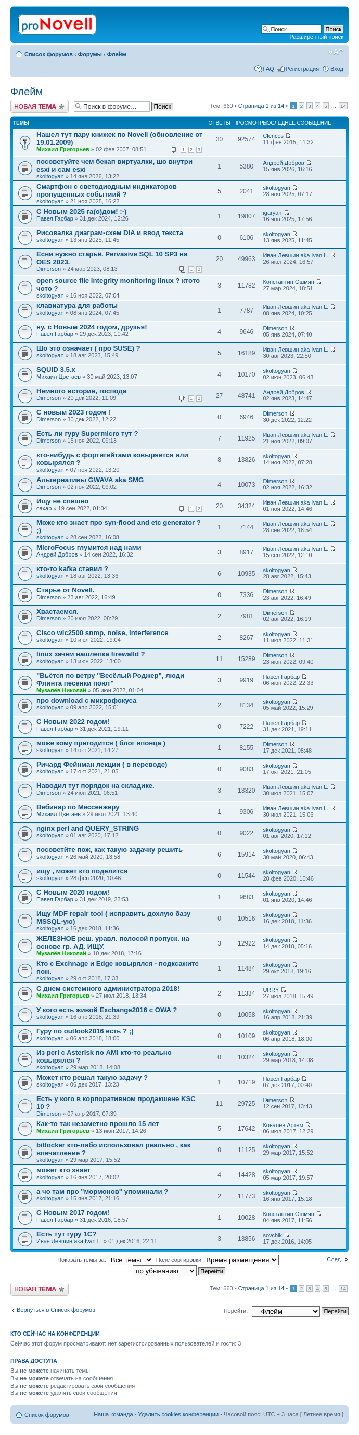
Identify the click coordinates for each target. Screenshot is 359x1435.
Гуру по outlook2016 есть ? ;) (85, 1031)
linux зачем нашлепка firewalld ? (90, 654)
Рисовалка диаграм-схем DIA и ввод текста (109, 233)
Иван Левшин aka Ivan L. (295, 255)
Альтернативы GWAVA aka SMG (90, 480)
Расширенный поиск (316, 37)
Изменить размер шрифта (335, 52)
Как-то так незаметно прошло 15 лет (97, 1124)
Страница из (261, 105)
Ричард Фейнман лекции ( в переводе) (101, 764)
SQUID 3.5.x (55, 369)
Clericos (273, 136)
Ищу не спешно (62, 501)
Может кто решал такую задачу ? (92, 1077)
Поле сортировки (217, 1260)
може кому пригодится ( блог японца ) (100, 743)
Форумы (90, 54)
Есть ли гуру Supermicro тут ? (87, 433)
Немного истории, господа (81, 391)
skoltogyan (50, 176)
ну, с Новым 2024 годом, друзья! (91, 327)
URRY (271, 990)
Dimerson (48, 269)
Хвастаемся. (57, 611)
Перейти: (236, 1311)
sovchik (272, 1235)
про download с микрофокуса (86, 700)
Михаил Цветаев (58, 376)
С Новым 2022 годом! (72, 722)
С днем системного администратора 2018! (107, 988)
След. (334, 1259)
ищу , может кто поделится (81, 871)
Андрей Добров (283, 163)
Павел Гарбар (54, 218)
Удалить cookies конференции (178, 1414)
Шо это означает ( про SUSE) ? (88, 348)
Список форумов (48, 54)
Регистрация (302, 69)
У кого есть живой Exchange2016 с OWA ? (106, 1010)
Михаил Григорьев (62, 149)
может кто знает (63, 1170)
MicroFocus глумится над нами (89, 547)
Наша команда (113, 1414)
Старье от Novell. (65, 590)
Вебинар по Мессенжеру (77, 807)
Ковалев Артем (283, 1125)
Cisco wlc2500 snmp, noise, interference (102, 633)
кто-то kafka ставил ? (72, 569)
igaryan (272, 213)
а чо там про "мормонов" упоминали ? (102, 1191)
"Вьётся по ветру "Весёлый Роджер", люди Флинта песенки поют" (110, 679)
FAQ (268, 69)
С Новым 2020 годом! (72, 892)
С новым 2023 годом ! (73, 412)
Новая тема (39, 106)
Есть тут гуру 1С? (66, 1234)
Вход (336, 69)
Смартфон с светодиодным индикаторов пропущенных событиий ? (106, 190)
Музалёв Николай (61, 690)
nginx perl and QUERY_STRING (87, 828)
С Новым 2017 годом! (72, 1213)
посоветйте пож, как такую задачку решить (109, 850)
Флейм (116, 54)
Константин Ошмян (288, 282)
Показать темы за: (105, 1260)
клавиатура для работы (77, 305)
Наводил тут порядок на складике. (95, 786)
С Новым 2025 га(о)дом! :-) (81, 211)
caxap (44, 508)
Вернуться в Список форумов (56, 1310)
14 (343, 106)
